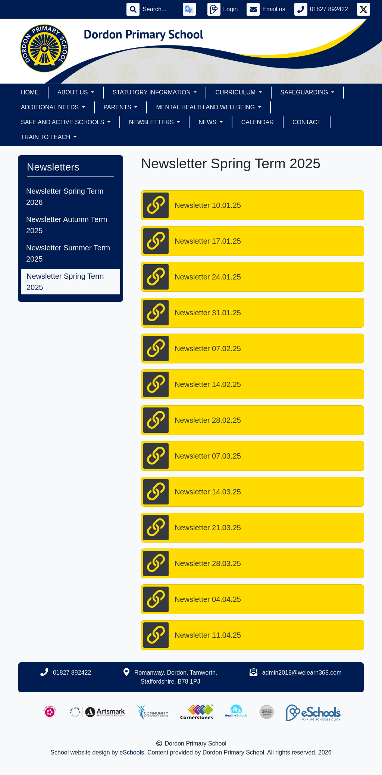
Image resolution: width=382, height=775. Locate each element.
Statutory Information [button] (152, 92)
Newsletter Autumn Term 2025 (66, 225)
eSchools (131, 752)
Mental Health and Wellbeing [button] (206, 107)
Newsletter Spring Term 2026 (64, 196)
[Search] (158, 9)
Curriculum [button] (236, 92)
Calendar (257, 122)
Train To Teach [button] (46, 137)
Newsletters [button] (152, 122)
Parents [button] (118, 107)
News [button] (208, 122)
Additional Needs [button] (50, 107)
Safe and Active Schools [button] (63, 122)
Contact (306, 122)
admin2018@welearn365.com (302, 672)
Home (30, 92)
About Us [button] (73, 92)
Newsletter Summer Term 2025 (68, 253)
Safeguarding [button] (305, 92)
